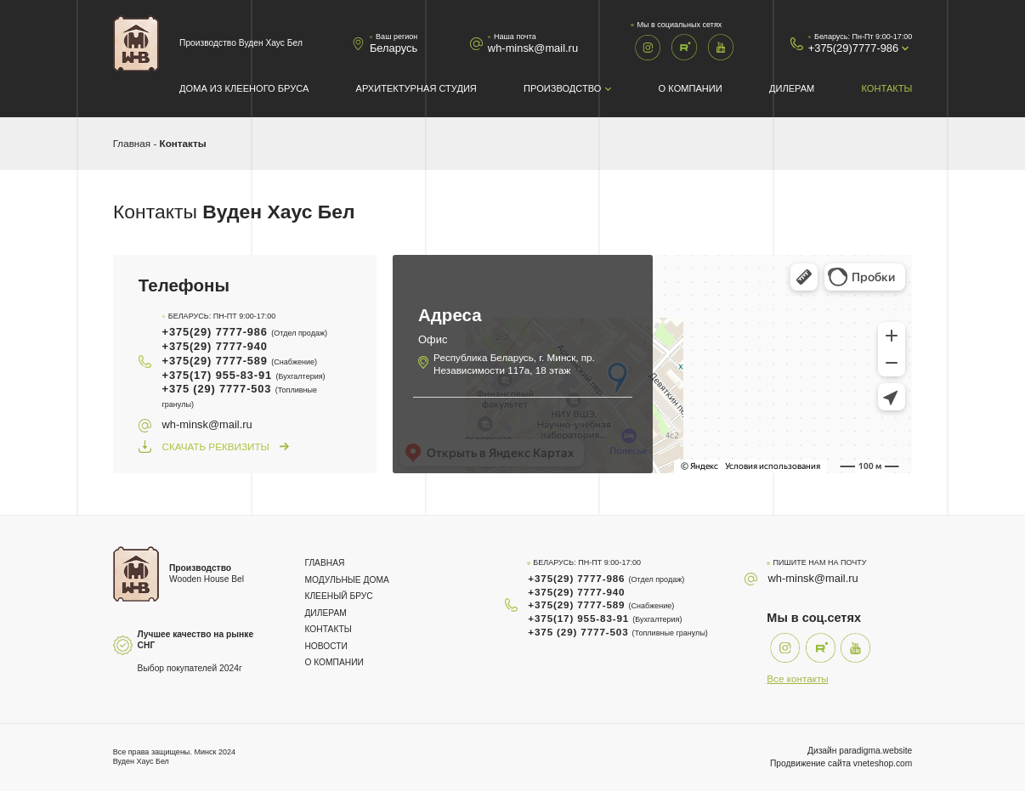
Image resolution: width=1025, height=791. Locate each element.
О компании (690, 88)
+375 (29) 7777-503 (240, 395)
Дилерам (791, 88)
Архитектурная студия (416, 88)
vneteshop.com (883, 763)
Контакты (887, 88)
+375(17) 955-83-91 (244, 375)
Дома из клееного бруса (244, 88)
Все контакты (797, 678)
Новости (326, 646)
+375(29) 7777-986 (245, 331)
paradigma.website (875, 750)
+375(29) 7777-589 (240, 360)
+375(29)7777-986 (853, 48)
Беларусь (393, 48)
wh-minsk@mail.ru (533, 48)
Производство (562, 88)
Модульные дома (346, 580)
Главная (131, 143)
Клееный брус (338, 596)
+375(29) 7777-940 (215, 346)
